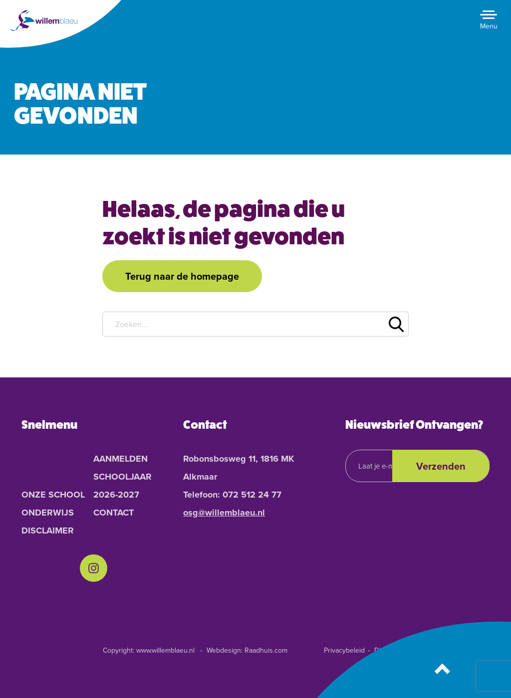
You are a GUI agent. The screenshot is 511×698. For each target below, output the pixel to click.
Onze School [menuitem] (53, 494)
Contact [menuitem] (113, 512)
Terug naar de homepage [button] (182, 276)
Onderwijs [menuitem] (47, 512)
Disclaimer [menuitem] (47, 530)
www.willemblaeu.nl (165, 650)
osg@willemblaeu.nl (224, 512)
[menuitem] (93, 568)
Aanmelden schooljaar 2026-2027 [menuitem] (122, 476)
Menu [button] (489, 26)
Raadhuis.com (266, 650)
